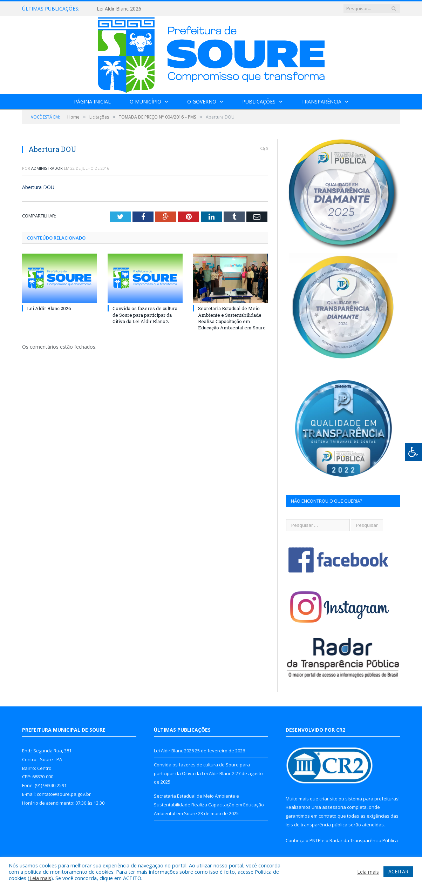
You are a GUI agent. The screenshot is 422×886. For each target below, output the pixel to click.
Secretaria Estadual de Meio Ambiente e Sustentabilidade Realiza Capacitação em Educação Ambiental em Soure (232, 318)
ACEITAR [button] (398, 871)
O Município (145, 101)
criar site (328, 799)
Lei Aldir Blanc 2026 (119, 9)
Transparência (321, 101)
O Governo (201, 101)
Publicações (258, 101)
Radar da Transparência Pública (363, 840)
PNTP (315, 840)
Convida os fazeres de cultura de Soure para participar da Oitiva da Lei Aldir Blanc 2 (145, 314)
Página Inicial (92, 101)
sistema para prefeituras (372, 799)
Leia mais (40, 877)
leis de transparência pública (316, 824)
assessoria (334, 807)
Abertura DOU (38, 187)
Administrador (47, 168)
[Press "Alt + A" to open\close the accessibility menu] (413, 452)
